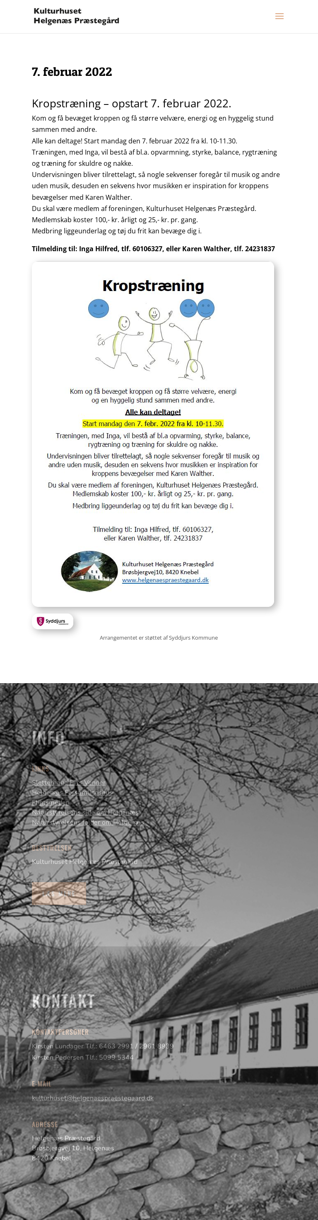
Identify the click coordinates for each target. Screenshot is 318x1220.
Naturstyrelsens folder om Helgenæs (88, 822)
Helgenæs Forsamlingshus (72, 792)
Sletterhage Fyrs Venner (69, 782)
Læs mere (59, 893)
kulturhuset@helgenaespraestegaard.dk (93, 1098)
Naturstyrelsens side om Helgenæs (85, 812)
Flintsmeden (51, 802)
